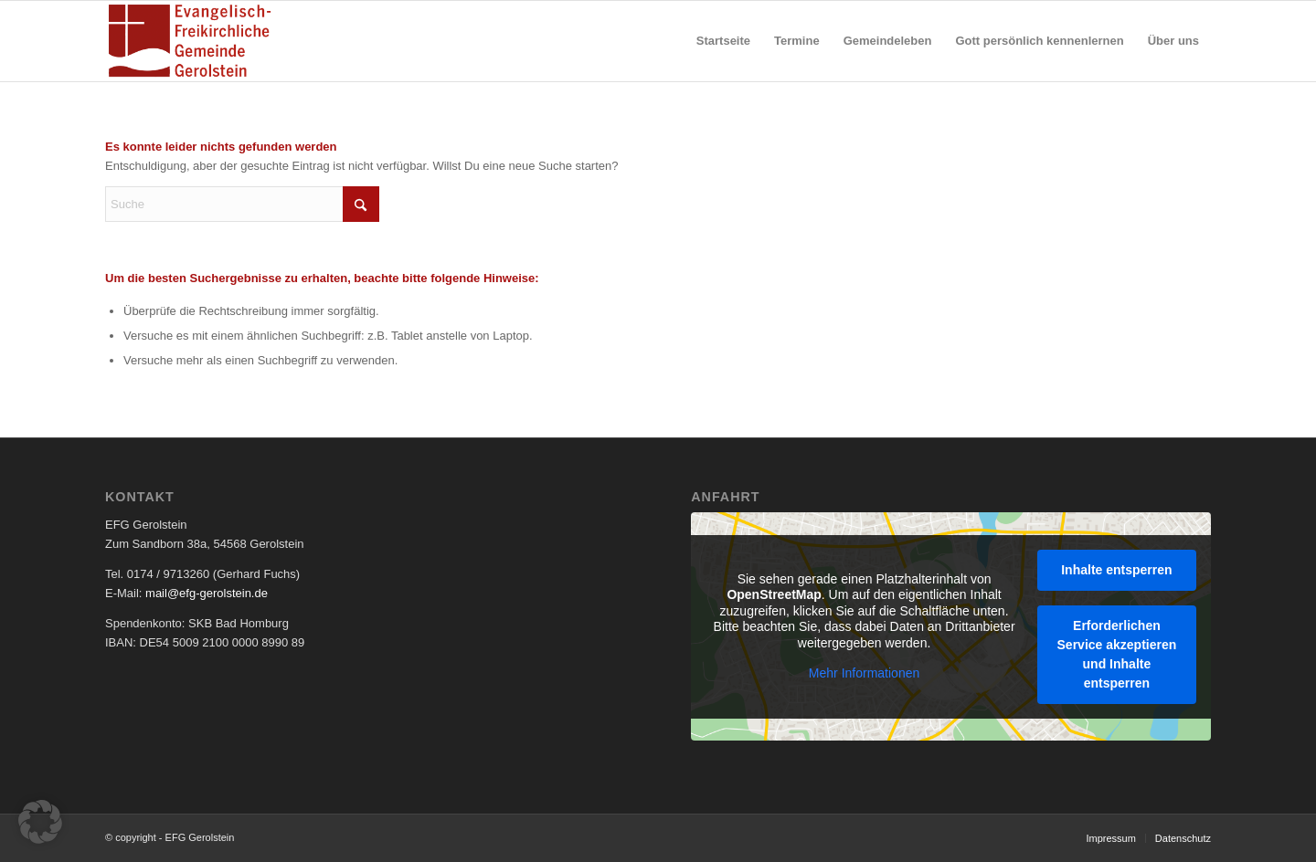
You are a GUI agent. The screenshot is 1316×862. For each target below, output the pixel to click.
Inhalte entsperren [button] (1117, 569)
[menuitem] (723, 41)
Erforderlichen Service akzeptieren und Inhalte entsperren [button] (1117, 653)
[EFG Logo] (189, 41)
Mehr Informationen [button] (864, 673)
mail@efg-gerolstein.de (206, 593)
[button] (40, 822)
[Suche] (242, 204)
